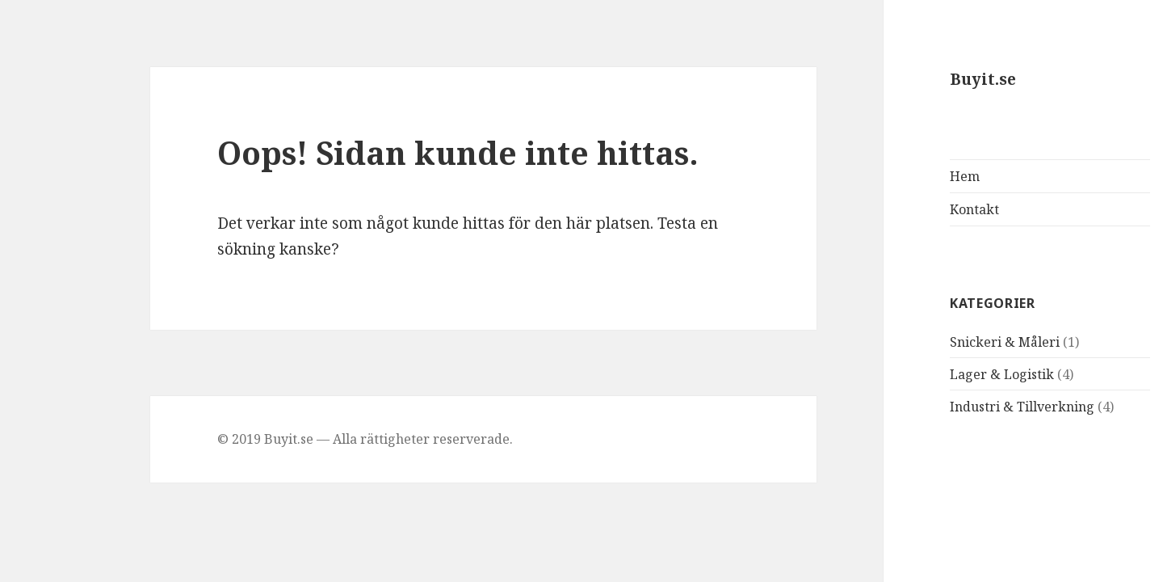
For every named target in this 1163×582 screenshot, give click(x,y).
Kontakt (905, 209)
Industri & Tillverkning (953, 406)
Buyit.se (914, 79)
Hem (896, 176)
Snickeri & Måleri (936, 342)
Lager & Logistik (933, 374)
